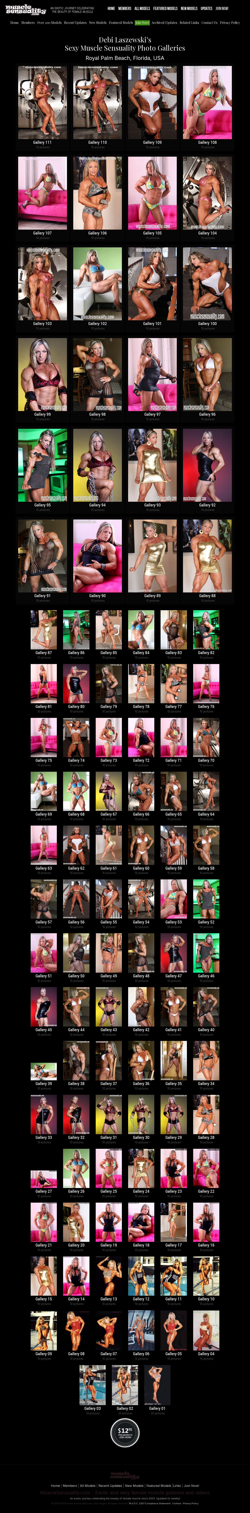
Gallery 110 (97, 142)
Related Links (189, 22)
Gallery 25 (109, 1191)
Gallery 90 (97, 596)
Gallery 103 (42, 324)
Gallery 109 (152, 142)
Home (111, 8)
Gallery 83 (173, 653)
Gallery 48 (141, 976)
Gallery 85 (109, 653)
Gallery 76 (206, 707)
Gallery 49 (109, 976)
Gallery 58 (206, 868)
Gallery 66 (141, 814)
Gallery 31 (109, 1138)
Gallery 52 (206, 922)
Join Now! (222, 8)
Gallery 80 (76, 707)
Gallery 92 (207, 505)
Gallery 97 (152, 414)
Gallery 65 (173, 814)
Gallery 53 (173, 922)
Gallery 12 (141, 1299)
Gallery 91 (42, 596)
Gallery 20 (76, 1245)
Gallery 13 (109, 1299)
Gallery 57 (44, 922)
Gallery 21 (44, 1245)
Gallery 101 (152, 324)
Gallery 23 (173, 1191)
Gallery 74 (76, 760)
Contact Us (209, 22)
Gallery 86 (76, 653)
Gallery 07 (109, 1354)
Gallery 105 (152, 233)
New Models (189, 8)
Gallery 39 (44, 1084)
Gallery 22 (206, 1191)
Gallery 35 (173, 1084)
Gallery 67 (109, 814)
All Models (142, 8)
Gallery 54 (141, 922)
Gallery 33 (44, 1138)
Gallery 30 (141, 1138)
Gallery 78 (141, 707)
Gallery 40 (206, 1030)
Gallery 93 (152, 505)
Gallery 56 (76, 922)
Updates (206, 8)
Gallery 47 (173, 976)
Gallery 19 (109, 1245)
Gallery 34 (206, 1084)
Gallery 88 (207, 596)
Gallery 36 (141, 1084)
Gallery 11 (173, 1299)
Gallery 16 (206, 1245)
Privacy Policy (230, 22)
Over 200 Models (49, 22)
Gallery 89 (152, 596)
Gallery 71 (173, 760)
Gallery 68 (76, 814)
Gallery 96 (207, 414)
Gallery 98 (97, 414)
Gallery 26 (76, 1191)
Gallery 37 (109, 1084)
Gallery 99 (42, 414)
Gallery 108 (207, 142)
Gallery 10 (206, 1299)
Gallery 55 (109, 922)
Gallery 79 (109, 707)
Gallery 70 (206, 760)
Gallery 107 (42, 233)
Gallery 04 (206, 1354)
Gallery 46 (206, 976)
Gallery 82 (206, 653)
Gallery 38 (76, 1084)
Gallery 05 (173, 1354)
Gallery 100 (207, 324)
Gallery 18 (141, 1245)
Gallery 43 (109, 1030)
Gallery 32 (76, 1138)
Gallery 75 (44, 760)
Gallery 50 (76, 976)
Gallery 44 (76, 1030)
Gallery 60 (141, 868)
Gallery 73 (109, 760)
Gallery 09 (44, 1354)
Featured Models (165, 8)
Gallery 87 (44, 653)
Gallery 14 (76, 1299)
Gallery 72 (141, 760)
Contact (176, 1503)
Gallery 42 (141, 1030)
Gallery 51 (44, 976)
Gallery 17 (173, 1245)
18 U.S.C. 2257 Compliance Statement (150, 1503)
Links (177, 1486)
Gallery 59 (173, 868)
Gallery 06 (141, 1354)
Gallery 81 (44, 707)
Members (124, 8)
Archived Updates (164, 22)
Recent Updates (75, 22)
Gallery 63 (44, 868)
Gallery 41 (173, 1030)
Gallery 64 (206, 814)
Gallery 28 (206, 1138)
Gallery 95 (42, 505)
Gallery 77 (173, 707)
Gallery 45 (44, 1030)
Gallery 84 (141, 653)
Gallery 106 (97, 233)
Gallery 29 (173, 1138)
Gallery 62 (76, 868)
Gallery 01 (157, 1408)
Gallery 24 (141, 1191)
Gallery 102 (97, 324)
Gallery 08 (76, 1354)
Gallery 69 (44, 814)
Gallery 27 (44, 1191)
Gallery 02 (125, 1408)
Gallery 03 (92, 1408)
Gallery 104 (207, 233)
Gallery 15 (44, 1299)
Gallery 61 (109, 868)
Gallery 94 (97, 505)
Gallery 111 (42, 142)
